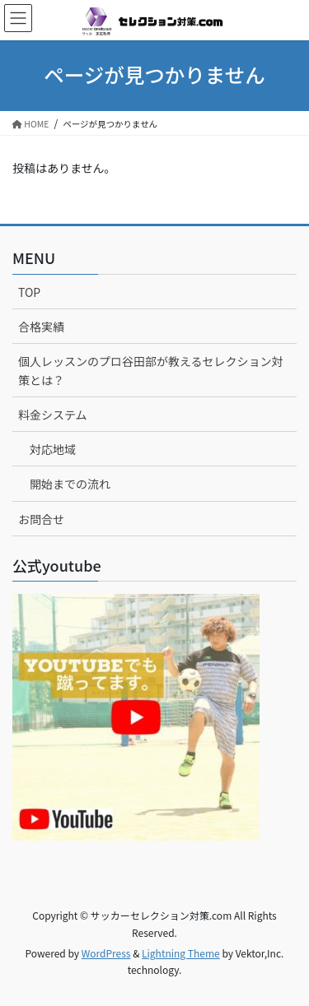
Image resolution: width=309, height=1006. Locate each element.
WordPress (106, 953)
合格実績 (41, 326)
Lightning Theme (181, 953)
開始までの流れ (70, 483)
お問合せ (41, 519)
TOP (29, 292)
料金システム (52, 414)
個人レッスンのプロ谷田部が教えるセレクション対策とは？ (150, 370)
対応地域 (53, 449)
